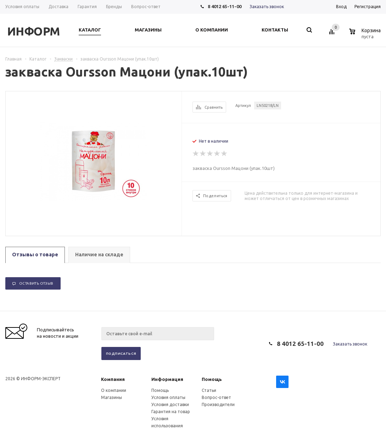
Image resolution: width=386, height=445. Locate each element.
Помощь (212, 379)
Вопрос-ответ (216, 397)
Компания (113, 379)
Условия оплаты (168, 397)
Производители (218, 404)
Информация (167, 379)
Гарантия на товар (170, 411)
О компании (113, 390)
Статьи (209, 390)
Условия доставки (170, 404)
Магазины (111, 397)
